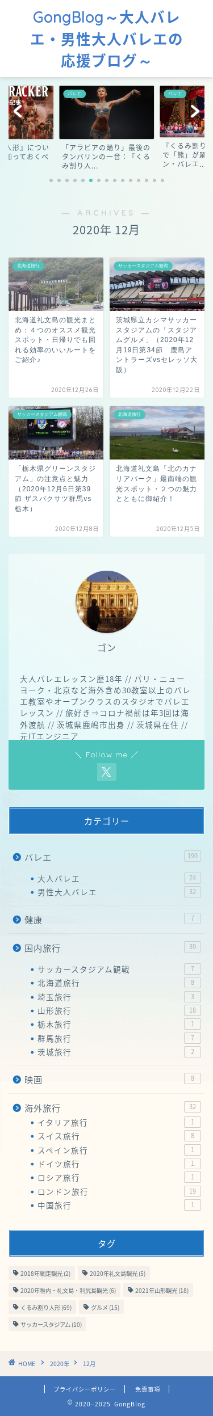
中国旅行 (119, 1205)
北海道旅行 (119, 982)
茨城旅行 (119, 1051)
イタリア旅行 (119, 1122)
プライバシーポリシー (84, 1389)
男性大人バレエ (119, 891)
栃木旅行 (119, 1024)
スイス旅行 (119, 1135)
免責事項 (147, 1389)
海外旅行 (112, 1107)
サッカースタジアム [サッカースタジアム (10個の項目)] (51, 1324)
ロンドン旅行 (119, 1191)
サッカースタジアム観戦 (119, 969)
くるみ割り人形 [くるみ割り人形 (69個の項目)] (46, 1307)
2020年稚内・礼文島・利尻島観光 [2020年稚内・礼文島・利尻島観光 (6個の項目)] (68, 1290)
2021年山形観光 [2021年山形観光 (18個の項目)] (162, 1290)
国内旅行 (112, 947)
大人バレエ (119, 878)
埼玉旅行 (119, 996)
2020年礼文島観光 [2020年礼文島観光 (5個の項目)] (117, 1273)
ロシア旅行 (119, 1177)
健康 (112, 919)
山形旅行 (119, 1010)
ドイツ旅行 (119, 1163)
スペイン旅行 (119, 1150)
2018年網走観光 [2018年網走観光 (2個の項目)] (45, 1273)
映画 (112, 1079)
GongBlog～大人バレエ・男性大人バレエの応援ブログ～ (106, 39)
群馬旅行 (119, 1038)
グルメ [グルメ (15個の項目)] (105, 1307)
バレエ (112, 856)
